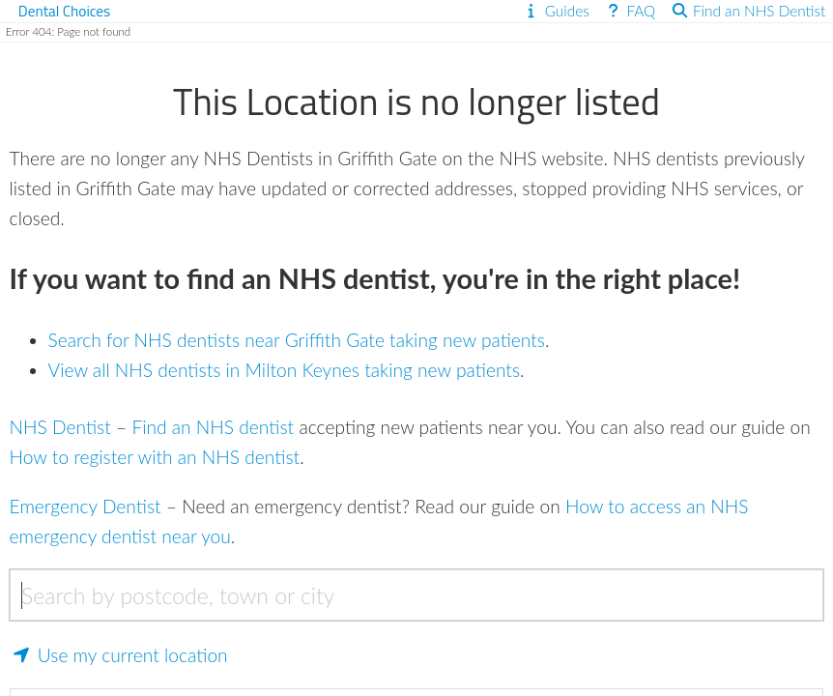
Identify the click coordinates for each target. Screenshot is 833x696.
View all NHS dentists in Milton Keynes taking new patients (284, 370)
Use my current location (119, 655)
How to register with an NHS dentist (155, 457)
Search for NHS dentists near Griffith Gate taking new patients (296, 340)
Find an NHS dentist (212, 427)
